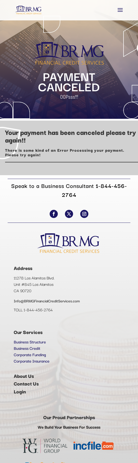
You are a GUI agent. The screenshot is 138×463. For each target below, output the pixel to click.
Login (20, 391)
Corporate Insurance (31, 361)
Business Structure (30, 342)
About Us (24, 376)
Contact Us (26, 383)
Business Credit (27, 348)
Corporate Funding (30, 354)
